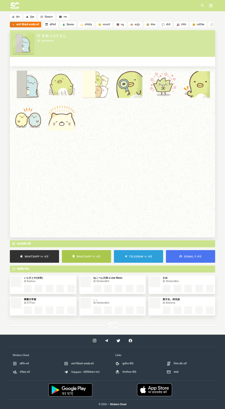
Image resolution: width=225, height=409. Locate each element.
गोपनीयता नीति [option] (125, 372)
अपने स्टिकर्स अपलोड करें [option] (79, 363)
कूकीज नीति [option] (124, 363)
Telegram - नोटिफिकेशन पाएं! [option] (82, 372)
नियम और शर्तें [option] (177, 363)
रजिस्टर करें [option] (21, 372)
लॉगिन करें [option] (21, 363)
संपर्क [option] (173, 372)
